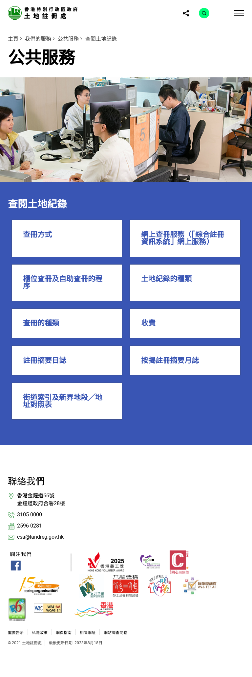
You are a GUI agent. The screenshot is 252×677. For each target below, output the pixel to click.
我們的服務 (38, 39)
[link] (44, 13)
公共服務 (68, 39)
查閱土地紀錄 (101, 39)
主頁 (13, 39)
